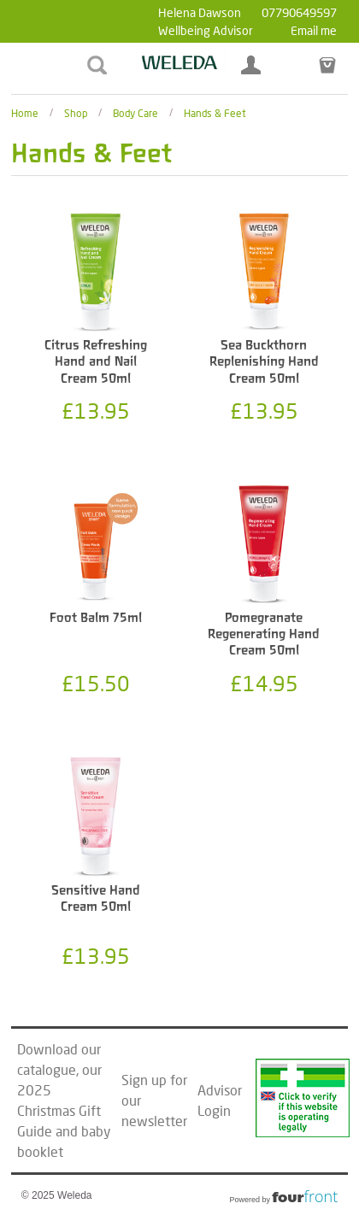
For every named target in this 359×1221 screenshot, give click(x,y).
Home (24, 112)
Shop (75, 112)
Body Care (135, 112)
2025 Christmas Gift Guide (59, 1110)
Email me (314, 30)
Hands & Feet (215, 112)
